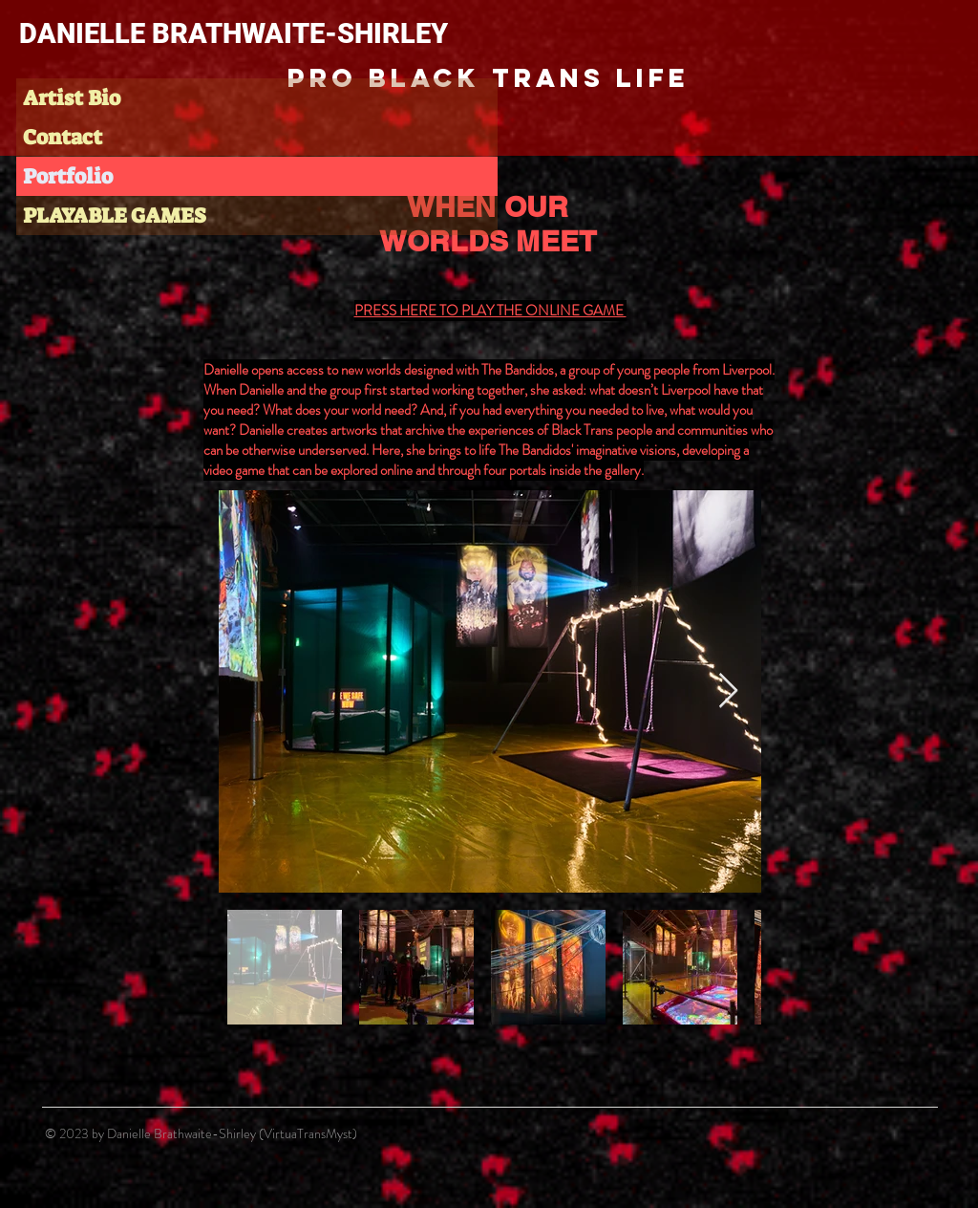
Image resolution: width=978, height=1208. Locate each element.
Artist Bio (71, 98)
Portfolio (68, 176)
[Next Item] (728, 691)
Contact (62, 137)
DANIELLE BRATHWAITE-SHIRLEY (233, 33)
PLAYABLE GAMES (114, 215)
